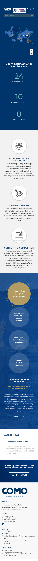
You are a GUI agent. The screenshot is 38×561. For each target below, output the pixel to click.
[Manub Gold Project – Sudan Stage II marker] (21, 38)
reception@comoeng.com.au (12, 518)
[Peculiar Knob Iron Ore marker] (29, 42)
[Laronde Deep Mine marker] (12, 35)
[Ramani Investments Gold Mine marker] (21, 40)
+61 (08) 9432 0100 (9, 516)
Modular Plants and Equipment (11, 509)
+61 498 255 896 (8, 533)
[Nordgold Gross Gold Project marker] (28, 33)
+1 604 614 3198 (8, 550)
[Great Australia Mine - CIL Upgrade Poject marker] (30, 41)
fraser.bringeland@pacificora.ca (13, 552)
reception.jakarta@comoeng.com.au (14, 535)
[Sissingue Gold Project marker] (18, 38)
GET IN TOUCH (19, 475)
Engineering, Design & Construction (12, 505)
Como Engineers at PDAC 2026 (17, 442)
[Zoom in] (31, 50)
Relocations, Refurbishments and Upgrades (14, 507)
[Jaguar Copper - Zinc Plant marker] (28, 41)
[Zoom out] (31, 53)
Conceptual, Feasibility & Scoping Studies (13, 504)
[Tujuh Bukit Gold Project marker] (27, 40)
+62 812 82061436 (9, 531)
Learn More (19, 416)
